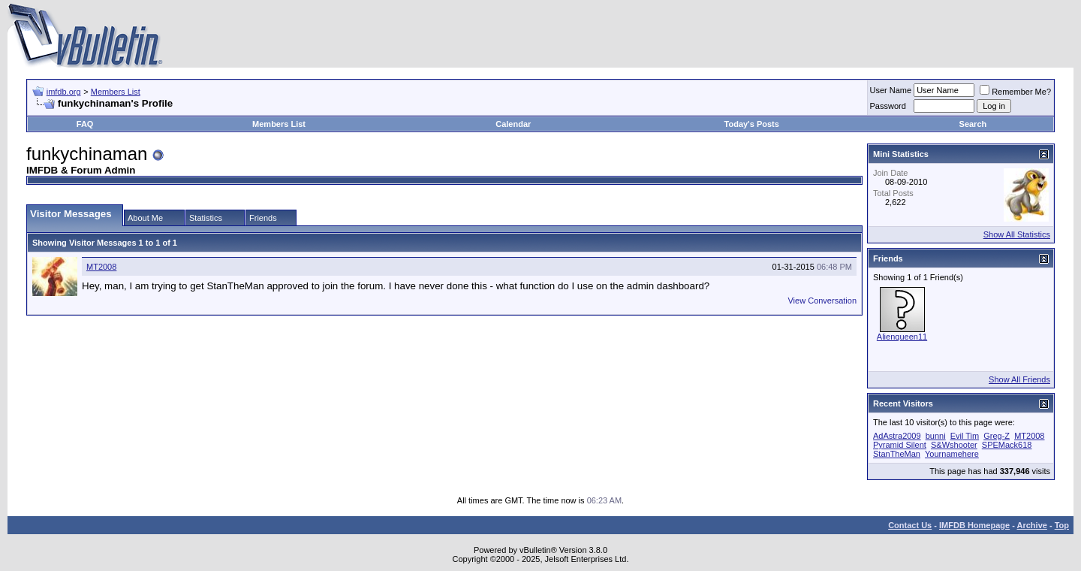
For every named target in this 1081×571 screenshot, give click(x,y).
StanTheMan (896, 453)
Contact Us (910, 525)
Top (1062, 525)
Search (973, 123)
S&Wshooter (954, 444)
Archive (1032, 525)
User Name (891, 90)
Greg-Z (996, 435)
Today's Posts (751, 123)
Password (888, 105)
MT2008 (101, 266)
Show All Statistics (1016, 234)
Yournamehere (952, 453)
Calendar (513, 123)
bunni (936, 435)
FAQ (85, 123)
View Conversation (822, 300)
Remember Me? (1015, 91)
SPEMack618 (1007, 444)
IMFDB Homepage (974, 525)
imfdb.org (64, 91)
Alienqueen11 (902, 336)
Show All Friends (1019, 379)
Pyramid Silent (899, 444)
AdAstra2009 (897, 435)
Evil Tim (965, 435)
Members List (115, 91)
